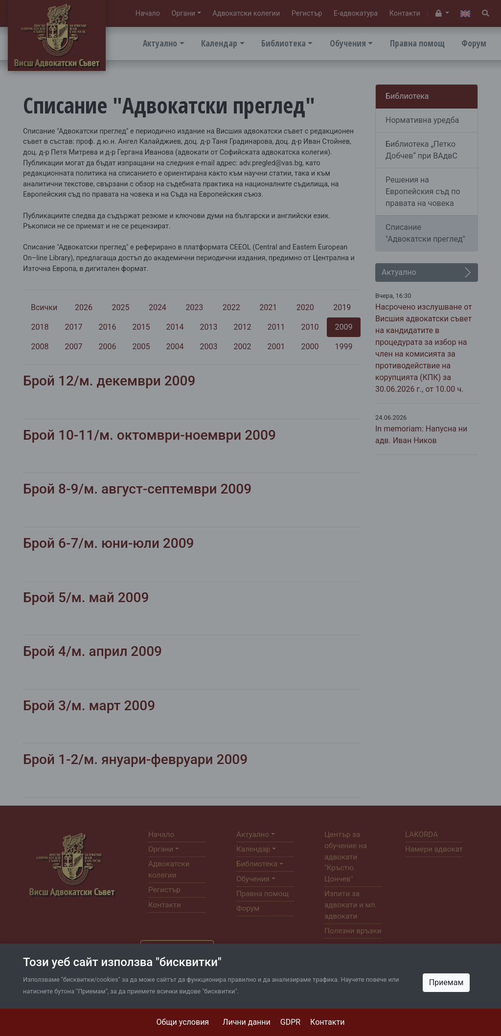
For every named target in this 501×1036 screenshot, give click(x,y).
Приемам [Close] (446, 982)
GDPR (290, 1022)
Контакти (327, 1022)
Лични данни (247, 1022)
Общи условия (183, 1022)
